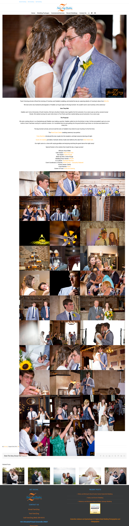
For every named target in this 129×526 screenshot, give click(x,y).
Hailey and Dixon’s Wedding (95, 498)
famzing (5, 446)
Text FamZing (31, 1)
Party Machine (41, 136)
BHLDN (106, 101)
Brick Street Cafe (88, 140)
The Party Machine (68, 160)
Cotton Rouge (68, 154)
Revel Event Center (56, 132)
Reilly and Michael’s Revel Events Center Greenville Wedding (95, 494)
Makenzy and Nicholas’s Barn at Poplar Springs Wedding (95, 501)
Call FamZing (39, 1)
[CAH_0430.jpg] (64, 56)
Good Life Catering (41, 140)
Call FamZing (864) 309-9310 (34, 518)
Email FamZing (22, 1)
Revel (68, 166)
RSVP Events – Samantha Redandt (73, 162)
